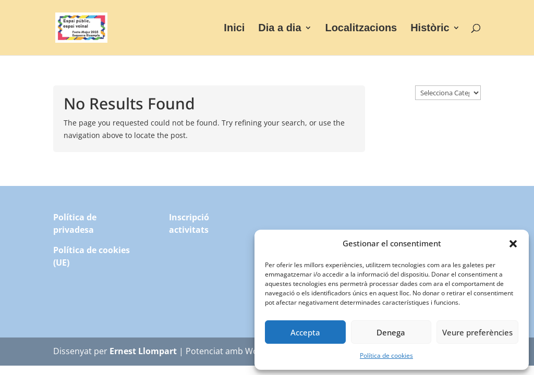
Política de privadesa (74, 223)
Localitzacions (361, 28)
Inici (234, 28)
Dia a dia (279, 28)
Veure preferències (477, 332)
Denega (391, 332)
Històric (429, 28)
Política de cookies (386, 355)
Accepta (305, 332)
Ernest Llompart (143, 351)
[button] (513, 244)
